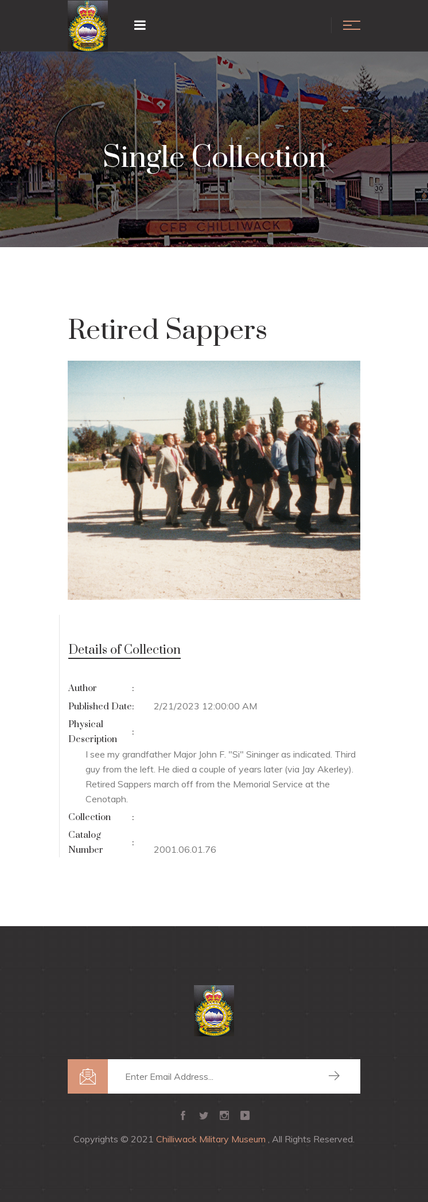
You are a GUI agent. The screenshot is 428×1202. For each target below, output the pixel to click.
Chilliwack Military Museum (212, 1139)
